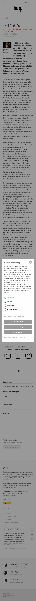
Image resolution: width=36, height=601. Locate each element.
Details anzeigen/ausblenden (15, 316)
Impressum (22, 337)
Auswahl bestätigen (18, 327)
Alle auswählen (18, 332)
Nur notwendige (18, 321)
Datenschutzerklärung (10, 337)
